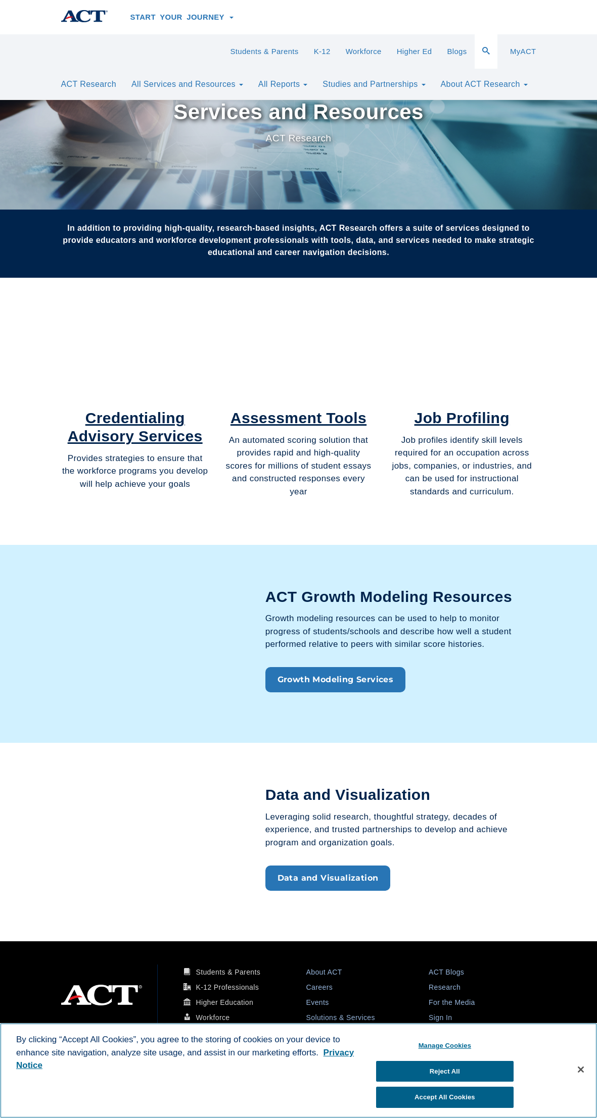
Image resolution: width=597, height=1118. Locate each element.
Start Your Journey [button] (182, 17)
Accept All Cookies (445, 1097)
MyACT (523, 51)
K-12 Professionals (227, 987)
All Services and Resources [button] (187, 84)
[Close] (581, 1069)
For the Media (452, 1002)
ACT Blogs (446, 972)
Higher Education (224, 1002)
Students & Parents (264, 51)
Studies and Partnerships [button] (374, 84)
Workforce (364, 51)
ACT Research (88, 84)
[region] (298, 1070)
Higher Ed (414, 51)
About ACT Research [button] (484, 84)
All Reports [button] (283, 84)
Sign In (440, 1017)
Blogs (457, 51)
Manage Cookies (445, 1045)
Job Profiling (462, 418)
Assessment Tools (298, 418)
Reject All (445, 1071)
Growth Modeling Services (336, 679)
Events (317, 1002)
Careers (319, 987)
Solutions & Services (340, 1017)
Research (445, 987)
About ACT (324, 972)
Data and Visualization (328, 878)
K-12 (322, 51)
